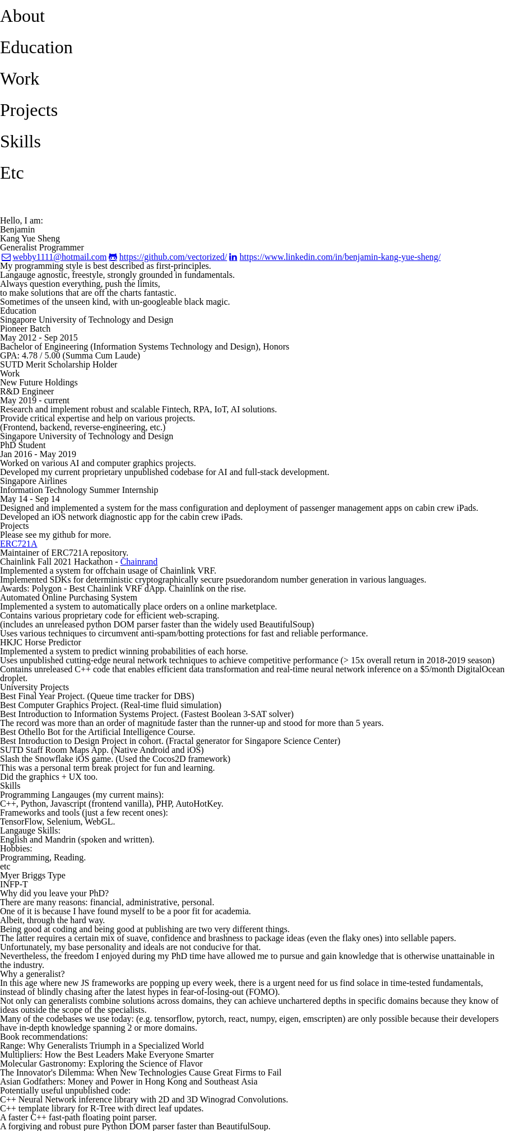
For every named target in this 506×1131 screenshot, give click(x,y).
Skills (20, 141)
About (22, 16)
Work (19, 78)
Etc (12, 172)
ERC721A (19, 543)
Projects (29, 110)
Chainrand (139, 561)
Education (36, 47)
